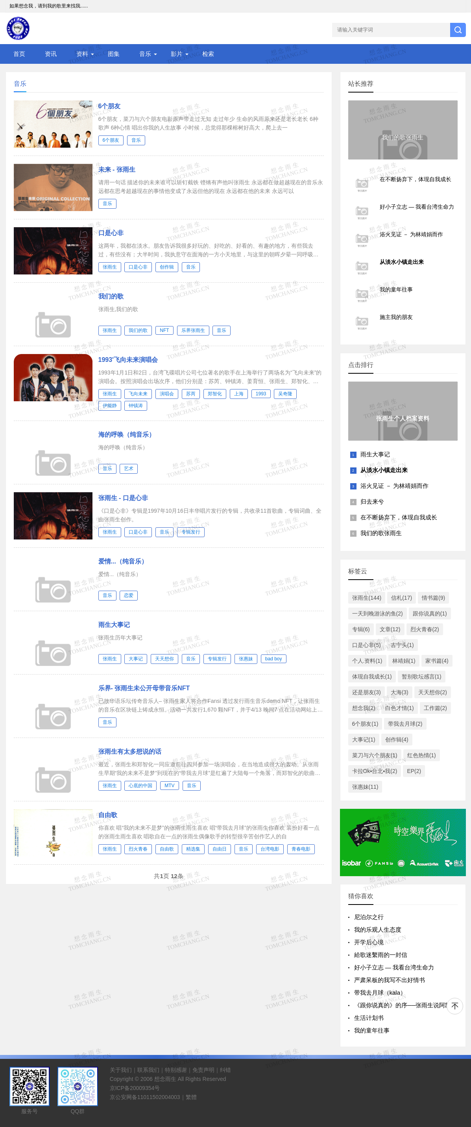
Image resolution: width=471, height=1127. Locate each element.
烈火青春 (138, 849)
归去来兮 (372, 501)
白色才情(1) (399, 708)
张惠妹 (246, 659)
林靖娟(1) (404, 661)
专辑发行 (190, 532)
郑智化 (215, 394)
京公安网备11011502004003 (145, 1097)
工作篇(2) (435, 708)
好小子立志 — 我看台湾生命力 (394, 967)
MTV (169, 785)
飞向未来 (138, 394)
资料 (82, 53)
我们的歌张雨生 (381, 533)
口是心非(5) (366, 645)
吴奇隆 (285, 394)
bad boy (273, 659)
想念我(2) (363, 708)
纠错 (225, 1070)
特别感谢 (176, 1070)
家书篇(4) (437, 661)
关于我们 (121, 1070)
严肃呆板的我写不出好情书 (389, 980)
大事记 (136, 659)
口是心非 (111, 233)
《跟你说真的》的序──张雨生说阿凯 (402, 1005)
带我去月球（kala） (380, 992)
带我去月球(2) (405, 724)
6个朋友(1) (365, 724)
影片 (177, 53)
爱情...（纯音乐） (123, 561)
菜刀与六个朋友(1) (374, 755)
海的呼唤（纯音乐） (126, 434)
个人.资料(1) (367, 661)
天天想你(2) (432, 692)
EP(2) (414, 771)
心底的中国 (140, 785)
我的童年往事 (372, 1030)
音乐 (145, 53)
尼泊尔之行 (369, 917)
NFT (164, 330)
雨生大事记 (114, 624)
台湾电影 (269, 849)
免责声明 (203, 1070)
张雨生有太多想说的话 (129, 751)
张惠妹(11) (365, 787)
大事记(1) (363, 739)
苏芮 (191, 394)
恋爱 (128, 595)
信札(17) (401, 598)
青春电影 (301, 849)
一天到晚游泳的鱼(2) (377, 613)
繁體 (191, 1097)
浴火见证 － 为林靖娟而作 (394, 485)
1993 (261, 394)
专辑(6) (361, 629)
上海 (239, 394)
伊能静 (110, 405)
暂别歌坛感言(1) (421, 676)
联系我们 (148, 1070)
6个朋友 (109, 106)
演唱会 (167, 394)
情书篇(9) (433, 598)
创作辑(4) (396, 739)
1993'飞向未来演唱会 (128, 359)
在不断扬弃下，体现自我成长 (398, 517)
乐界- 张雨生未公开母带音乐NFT (144, 688)
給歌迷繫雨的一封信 (380, 954)
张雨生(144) (367, 598)
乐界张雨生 (193, 330)
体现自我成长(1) (372, 676)
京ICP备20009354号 (135, 1088)
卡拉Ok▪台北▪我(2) (374, 771)
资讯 (51, 53)
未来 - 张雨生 (116, 169)
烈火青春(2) (424, 629)
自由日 (219, 849)
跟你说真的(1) (430, 613)
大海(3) (399, 692)
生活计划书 (369, 1017)
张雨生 (110, 267)
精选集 (193, 849)
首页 (19, 53)
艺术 (128, 468)
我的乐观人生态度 (377, 929)
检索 (208, 53)
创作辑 (167, 267)
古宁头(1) (402, 645)
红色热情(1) (421, 755)
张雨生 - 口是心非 (123, 498)
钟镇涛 (136, 405)
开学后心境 (369, 942)
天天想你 (164, 659)
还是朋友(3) (366, 692)
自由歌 (107, 815)
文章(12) (390, 629)
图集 (114, 53)
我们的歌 (111, 296)
